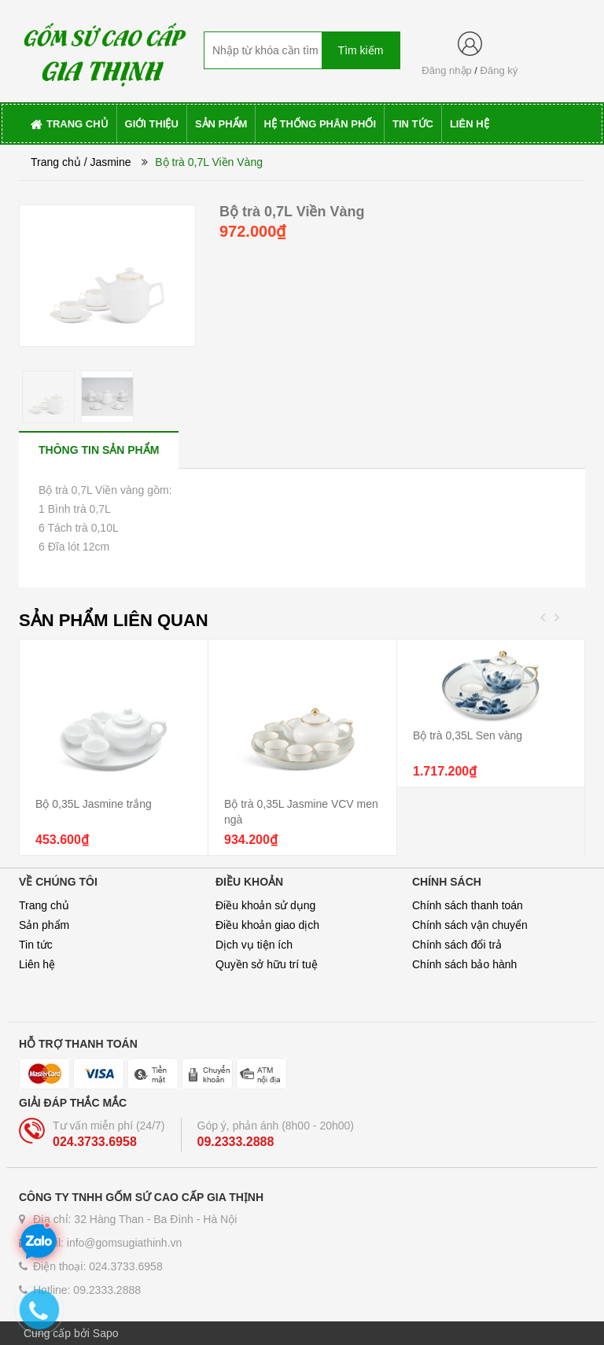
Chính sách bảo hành (464, 964)
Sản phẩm (44, 925)
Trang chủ (44, 905)
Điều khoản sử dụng (265, 905)
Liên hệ (37, 964)
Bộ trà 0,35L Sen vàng (467, 735)
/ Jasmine (107, 162)
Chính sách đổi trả (457, 944)
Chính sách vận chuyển (470, 925)
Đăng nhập (446, 70)
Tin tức (36, 944)
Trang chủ (56, 162)
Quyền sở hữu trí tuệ (266, 964)
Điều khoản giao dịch (267, 925)
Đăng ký (499, 70)
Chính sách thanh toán (467, 905)
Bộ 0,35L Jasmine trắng (93, 804)
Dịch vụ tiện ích (254, 944)
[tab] (99, 449)
